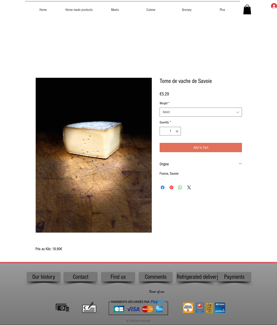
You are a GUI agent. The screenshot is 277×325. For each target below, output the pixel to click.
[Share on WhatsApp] (180, 187)
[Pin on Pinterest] (171, 187)
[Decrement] (163, 131)
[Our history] (43, 277)
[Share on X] (189, 187)
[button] (247, 9)
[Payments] (234, 277)
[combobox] (201, 112)
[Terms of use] (156, 291)
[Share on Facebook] (162, 187)
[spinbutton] (170, 131)
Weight (165, 103)
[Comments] (155, 277)
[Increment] (177, 131)
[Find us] (118, 277)
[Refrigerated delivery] (198, 277)
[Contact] (80, 277)
